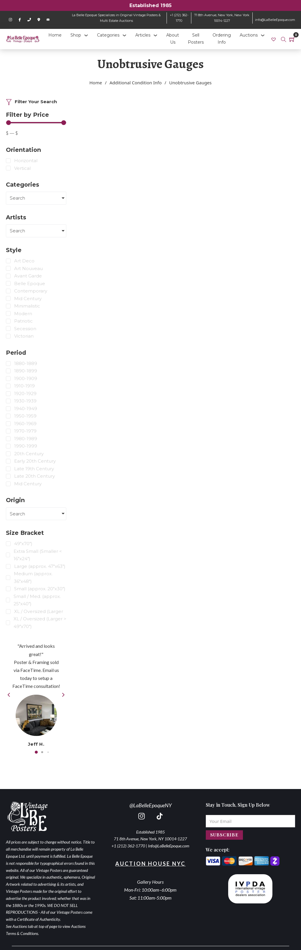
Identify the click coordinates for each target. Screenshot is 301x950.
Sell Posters (196, 38)
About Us (172, 38)
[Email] (250, 821)
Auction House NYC (150, 863)
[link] (274, 39)
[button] (36, 752)
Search (17, 198)
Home (55, 35)
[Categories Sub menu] (124, 35)
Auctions (249, 35)
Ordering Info (222, 38)
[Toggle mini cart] (292, 39)
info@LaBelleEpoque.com (275, 20)
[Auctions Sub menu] (263, 35)
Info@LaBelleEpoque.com (168, 845)
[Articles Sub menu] (155, 35)
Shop (75, 35)
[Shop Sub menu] (86, 35)
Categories (108, 35)
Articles (142, 35)
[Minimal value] (36, 122)
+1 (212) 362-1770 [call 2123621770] (128, 845)
